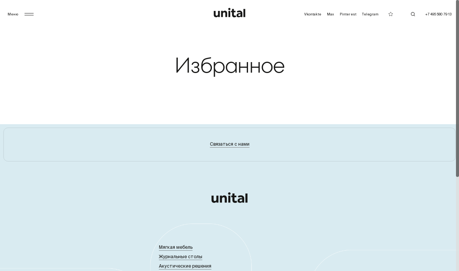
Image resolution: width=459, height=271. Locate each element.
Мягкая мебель (176, 247)
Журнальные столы (180, 256)
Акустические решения (185, 265)
